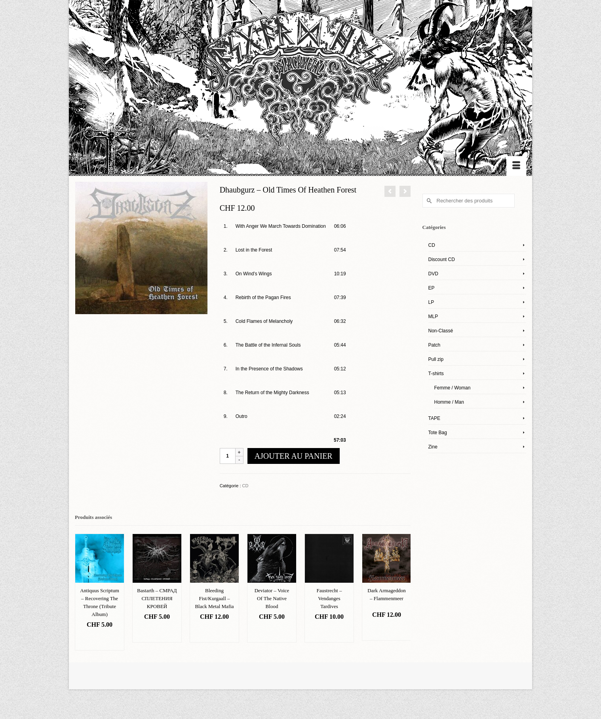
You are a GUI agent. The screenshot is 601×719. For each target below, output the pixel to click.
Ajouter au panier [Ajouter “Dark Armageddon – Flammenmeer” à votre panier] (386, 630)
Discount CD (441, 259)
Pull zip (436, 359)
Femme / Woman (452, 388)
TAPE (434, 418)
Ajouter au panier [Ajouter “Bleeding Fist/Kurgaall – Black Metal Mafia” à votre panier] (214, 632)
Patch (434, 345)
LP (431, 302)
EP (431, 288)
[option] (99, 592)
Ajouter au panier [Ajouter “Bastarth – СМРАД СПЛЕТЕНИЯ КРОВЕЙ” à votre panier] (157, 632)
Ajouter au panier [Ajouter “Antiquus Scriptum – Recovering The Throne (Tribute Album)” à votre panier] (99, 640)
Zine (432, 447)
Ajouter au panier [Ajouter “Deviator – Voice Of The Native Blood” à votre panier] (271, 632)
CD (245, 485)
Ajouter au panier (294, 456)
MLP (433, 316)
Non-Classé (440, 331)
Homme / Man (449, 402)
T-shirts (436, 373)
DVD (433, 274)
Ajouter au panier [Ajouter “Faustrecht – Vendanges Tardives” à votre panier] (329, 632)
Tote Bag (437, 432)
